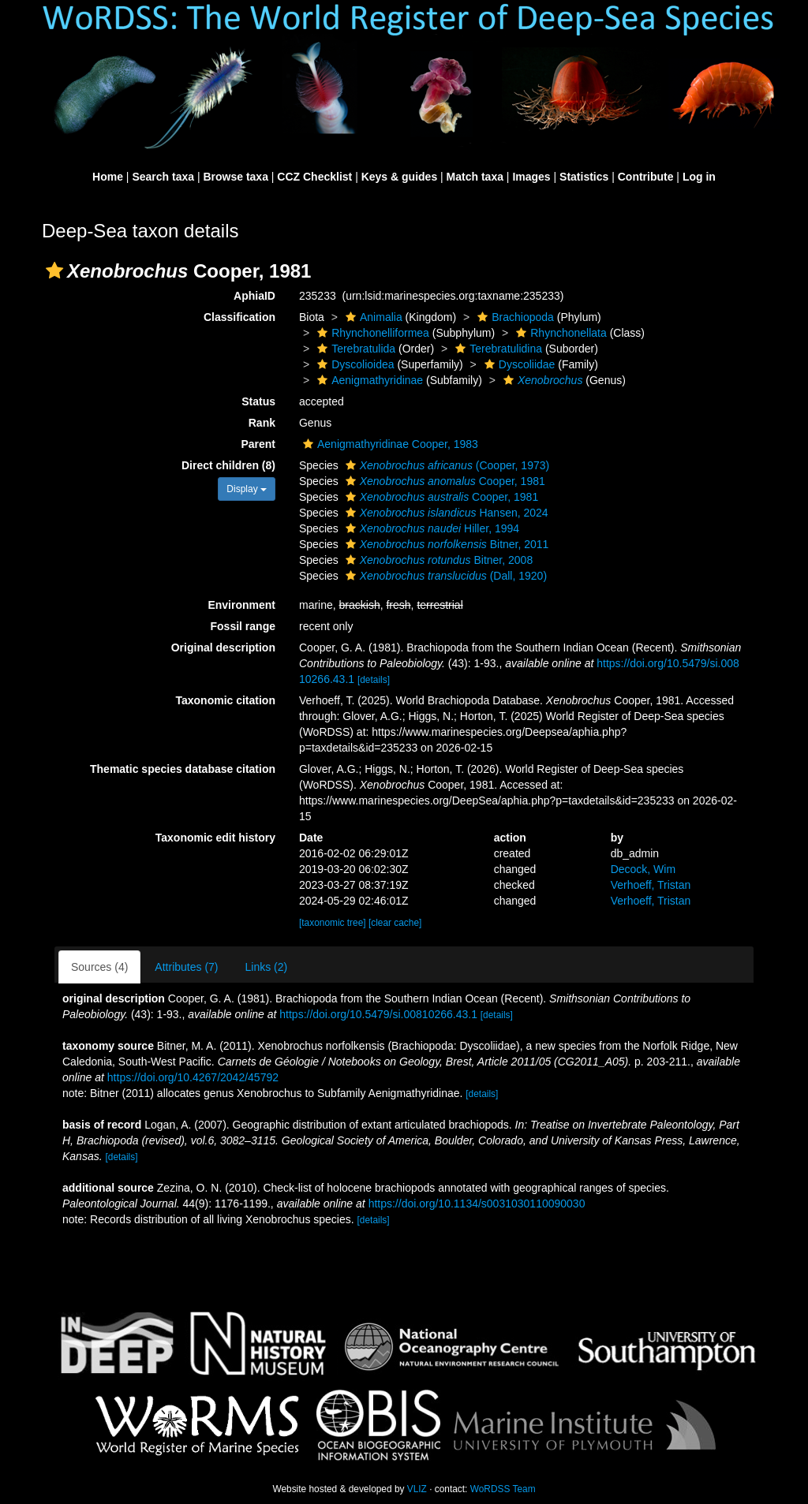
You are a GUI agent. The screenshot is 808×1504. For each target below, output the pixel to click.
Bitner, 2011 (445, 544)
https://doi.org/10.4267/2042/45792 (193, 1077)
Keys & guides (399, 176)
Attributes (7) (186, 967)
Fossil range (243, 626)
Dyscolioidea (353, 364)
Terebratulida (354, 348)
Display (246, 488)
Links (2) (266, 967)
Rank (262, 422)
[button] (54, 270)
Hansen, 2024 (445, 512)
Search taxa (163, 176)
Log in (699, 176)
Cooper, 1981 (443, 481)
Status (258, 401)
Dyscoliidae (518, 364)
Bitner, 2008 (437, 560)
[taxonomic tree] (332, 922)
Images (531, 176)
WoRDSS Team (503, 1489)
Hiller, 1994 (430, 528)
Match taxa (475, 176)
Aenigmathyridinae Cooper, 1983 (388, 444)
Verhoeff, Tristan (651, 885)
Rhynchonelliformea (371, 333)
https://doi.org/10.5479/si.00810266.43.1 (378, 1014)
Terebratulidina (496, 348)
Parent (258, 444)
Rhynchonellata (559, 333)
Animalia (372, 317)
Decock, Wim (643, 869)
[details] (373, 679)
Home (107, 176)
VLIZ (417, 1489)
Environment (241, 605)
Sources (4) (99, 967)
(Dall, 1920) (444, 575)
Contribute (646, 176)
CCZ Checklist (314, 176)
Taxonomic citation (225, 700)
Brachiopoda (513, 317)
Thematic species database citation (182, 769)
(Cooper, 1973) (446, 465)
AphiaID (254, 295)
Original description (223, 647)
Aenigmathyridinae (368, 380)
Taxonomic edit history (215, 837)
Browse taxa (235, 176)
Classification (239, 317)
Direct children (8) (228, 465)
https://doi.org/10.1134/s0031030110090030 (476, 1203)
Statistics (583, 176)
